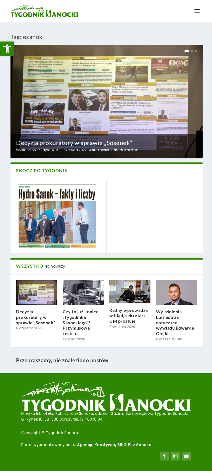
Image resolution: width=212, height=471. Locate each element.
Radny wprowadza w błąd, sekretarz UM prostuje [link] (128, 315)
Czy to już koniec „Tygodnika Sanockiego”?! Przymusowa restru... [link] (81, 322)
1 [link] (186, 51)
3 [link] (115, 149)
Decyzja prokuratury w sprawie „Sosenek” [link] (74, 142)
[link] (7, 49)
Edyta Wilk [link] (49, 149)
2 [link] (191, 51)
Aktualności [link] (99, 149)
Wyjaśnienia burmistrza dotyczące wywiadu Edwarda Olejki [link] (175, 322)
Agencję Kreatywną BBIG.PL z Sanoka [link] (114, 444)
